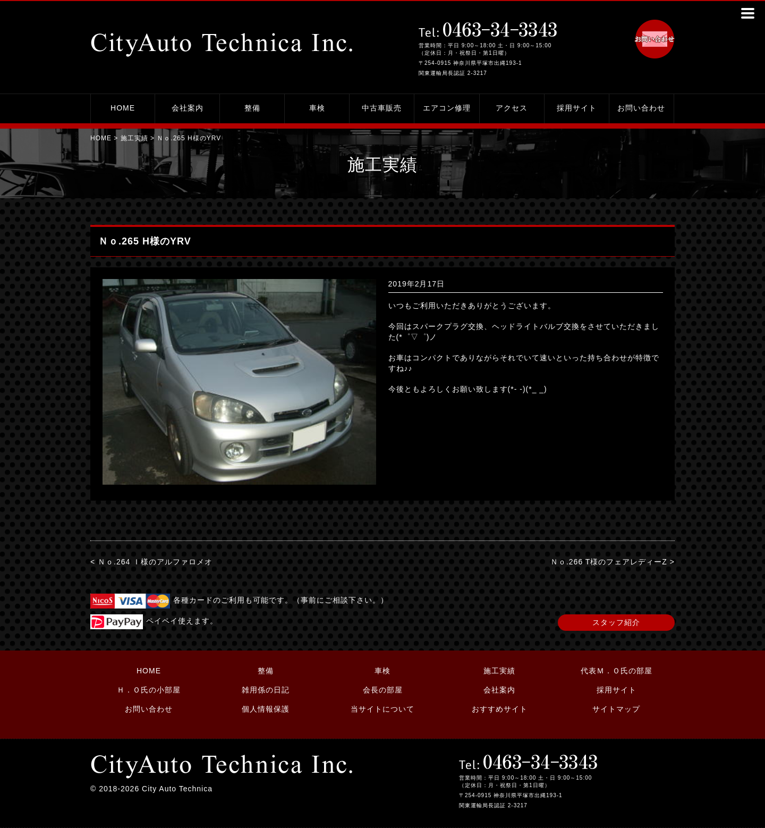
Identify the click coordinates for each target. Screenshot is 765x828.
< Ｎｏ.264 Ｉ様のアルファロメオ (151, 561)
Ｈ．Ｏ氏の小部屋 (149, 690)
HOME (122, 108)
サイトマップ (616, 709)
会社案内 (187, 108)
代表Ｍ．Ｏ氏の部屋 (616, 670)
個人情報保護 (266, 709)
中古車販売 (382, 108)
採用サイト (577, 108)
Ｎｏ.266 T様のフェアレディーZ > (612, 561)
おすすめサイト (500, 709)
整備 (252, 108)
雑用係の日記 (266, 690)
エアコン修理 (447, 108)
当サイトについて (382, 709)
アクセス (512, 108)
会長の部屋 (383, 690)
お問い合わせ (641, 108)
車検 (317, 108)
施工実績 (134, 138)
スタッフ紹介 (616, 622)
